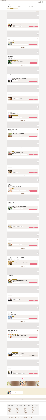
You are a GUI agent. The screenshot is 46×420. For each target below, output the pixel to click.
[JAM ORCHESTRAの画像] (23, 107)
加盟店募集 (26, 417)
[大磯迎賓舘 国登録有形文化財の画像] (23, 216)
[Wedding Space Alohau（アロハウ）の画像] (23, 326)
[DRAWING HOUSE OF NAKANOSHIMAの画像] (23, 162)
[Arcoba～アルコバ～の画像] (23, 235)
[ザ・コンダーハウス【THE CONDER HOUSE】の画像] (23, 34)
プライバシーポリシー (16, 417)
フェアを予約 (33, 26)
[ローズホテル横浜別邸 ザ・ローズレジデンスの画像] (23, 363)
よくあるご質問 (36, 417)
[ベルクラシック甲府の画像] (23, 308)
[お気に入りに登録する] (37, 20)
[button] (23, 25)
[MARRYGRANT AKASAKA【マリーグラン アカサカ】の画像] (23, 143)
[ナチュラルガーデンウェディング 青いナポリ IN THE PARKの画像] (23, 253)
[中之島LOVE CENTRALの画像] (23, 271)
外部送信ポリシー (19, 417)
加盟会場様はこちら (23, 417)
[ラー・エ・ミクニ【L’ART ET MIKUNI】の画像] (23, 289)
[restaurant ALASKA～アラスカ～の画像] (23, 125)
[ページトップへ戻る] (23, 399)
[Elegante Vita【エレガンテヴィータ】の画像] (23, 198)
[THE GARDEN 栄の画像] (23, 15)
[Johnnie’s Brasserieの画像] (23, 52)
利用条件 (13, 417)
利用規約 (11, 417)
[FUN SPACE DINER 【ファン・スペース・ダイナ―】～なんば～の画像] (23, 88)
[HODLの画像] (23, 344)
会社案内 (9, 417)
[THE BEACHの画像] (23, 180)
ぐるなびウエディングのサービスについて (31, 417)
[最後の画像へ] (38, 15)
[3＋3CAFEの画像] (23, 70)
